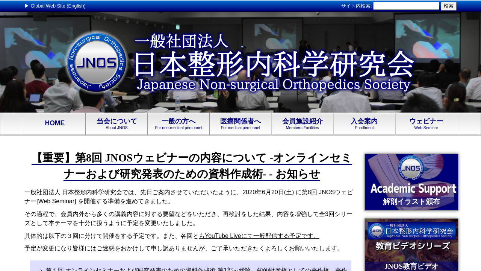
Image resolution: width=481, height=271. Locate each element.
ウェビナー (426, 123)
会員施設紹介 (302, 123)
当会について (116, 123)
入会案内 (364, 123)
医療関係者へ (240, 123)
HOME (54, 123)
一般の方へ (178, 123)
